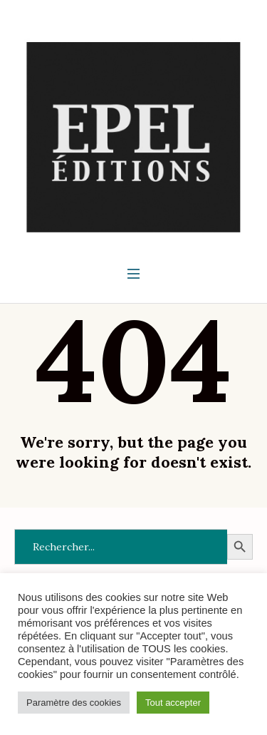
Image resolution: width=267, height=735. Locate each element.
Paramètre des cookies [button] (73, 702)
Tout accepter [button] (173, 702)
